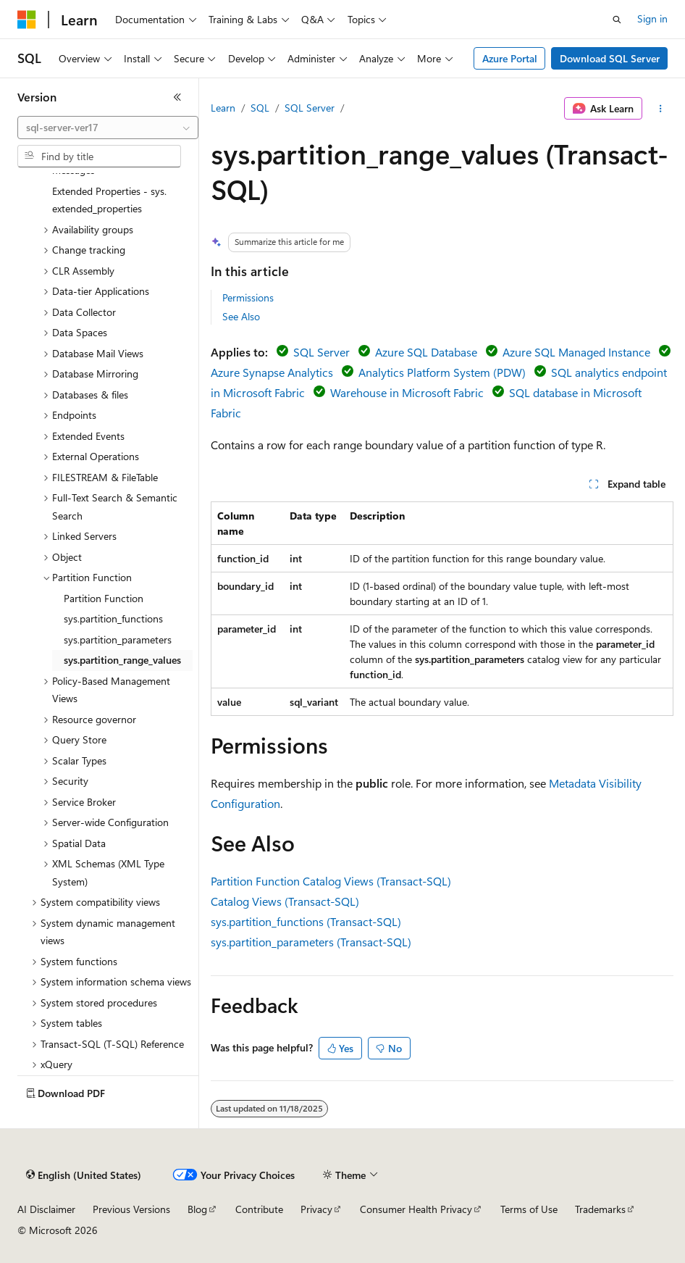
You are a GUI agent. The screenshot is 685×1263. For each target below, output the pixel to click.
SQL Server (310, 107)
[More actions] (660, 108)
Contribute (259, 1209)
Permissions (248, 297)
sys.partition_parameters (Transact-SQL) (311, 941)
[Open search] (616, 20)
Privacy (316, 1209)
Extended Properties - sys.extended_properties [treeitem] (109, 200)
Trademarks (600, 1209)
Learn (223, 107)
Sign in (652, 18)
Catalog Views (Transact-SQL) (285, 901)
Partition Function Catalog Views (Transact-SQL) (331, 880)
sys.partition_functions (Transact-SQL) (306, 921)
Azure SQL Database (426, 351)
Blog (197, 1209)
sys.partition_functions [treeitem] (113, 618)
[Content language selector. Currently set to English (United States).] (83, 1175)
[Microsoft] (26, 19)
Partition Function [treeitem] (103, 598)
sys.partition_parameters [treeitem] (118, 639)
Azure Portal (509, 58)
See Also (241, 316)
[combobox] (107, 127)
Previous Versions (131, 1209)
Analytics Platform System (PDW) (442, 372)
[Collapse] (177, 97)
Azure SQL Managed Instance (576, 351)
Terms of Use (529, 1209)
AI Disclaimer (46, 1209)
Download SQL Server (610, 58)
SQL (260, 107)
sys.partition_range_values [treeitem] (122, 660)
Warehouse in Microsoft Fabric (407, 392)
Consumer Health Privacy (416, 1209)
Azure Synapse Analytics (272, 372)
